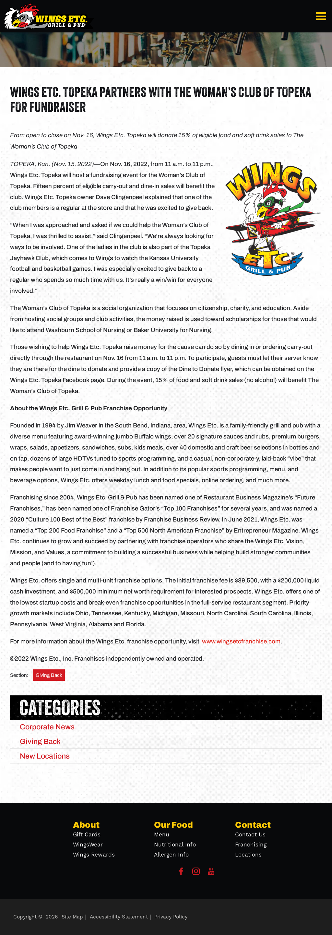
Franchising (251, 844)
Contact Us (250, 834)
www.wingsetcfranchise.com (241, 641)
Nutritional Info (175, 844)
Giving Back (49, 675)
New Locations (45, 755)
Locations (248, 854)
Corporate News (47, 726)
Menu (161, 834)
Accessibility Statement (119, 917)
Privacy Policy (170, 917)
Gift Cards (87, 834)
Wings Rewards (94, 854)
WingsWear (88, 844)
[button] (322, 16)
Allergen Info (171, 854)
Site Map (72, 917)
